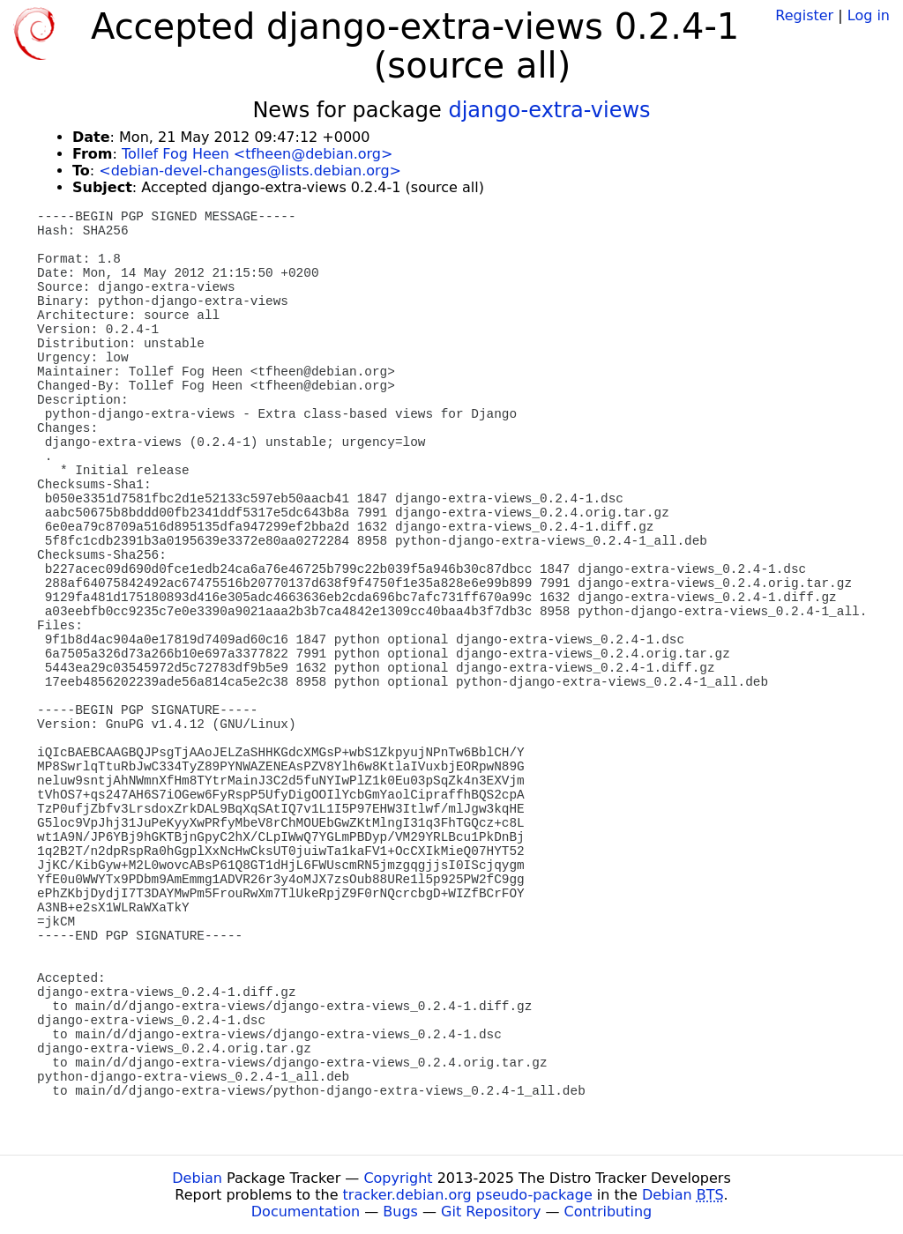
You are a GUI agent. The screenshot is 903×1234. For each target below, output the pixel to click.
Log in (868, 15)
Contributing (608, 1211)
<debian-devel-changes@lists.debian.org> (250, 170)
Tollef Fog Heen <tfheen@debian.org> (257, 153)
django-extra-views (549, 110)
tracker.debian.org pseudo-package (468, 1194)
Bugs (400, 1211)
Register (804, 15)
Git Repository (491, 1211)
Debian (197, 1178)
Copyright (397, 1178)
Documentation (305, 1211)
